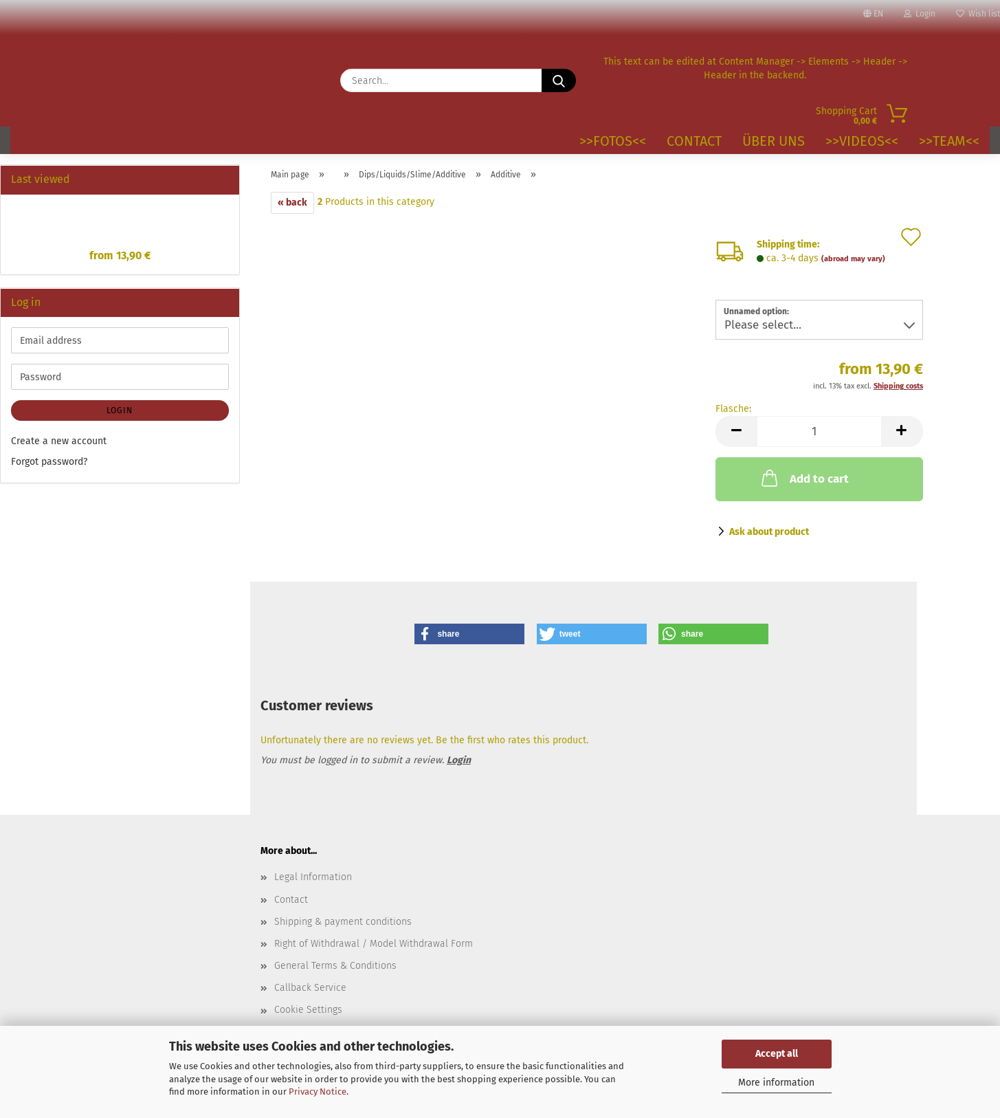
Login (919, 14)
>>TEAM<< (949, 141)
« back (292, 202)
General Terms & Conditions (335, 966)
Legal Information (313, 877)
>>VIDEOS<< (861, 141)
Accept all (776, 1054)
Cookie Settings (308, 1010)
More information (776, 1082)
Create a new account (59, 441)
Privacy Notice (317, 1091)
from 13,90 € (120, 255)
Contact (694, 141)
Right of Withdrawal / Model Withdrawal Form (373, 944)
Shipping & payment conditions (343, 922)
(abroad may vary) (853, 258)
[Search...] (559, 80)
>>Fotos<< (612, 141)
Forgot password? (49, 462)
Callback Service (310, 988)
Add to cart (804, 478)
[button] (736, 431)
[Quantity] (819, 431)
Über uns (773, 141)
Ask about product (769, 532)
